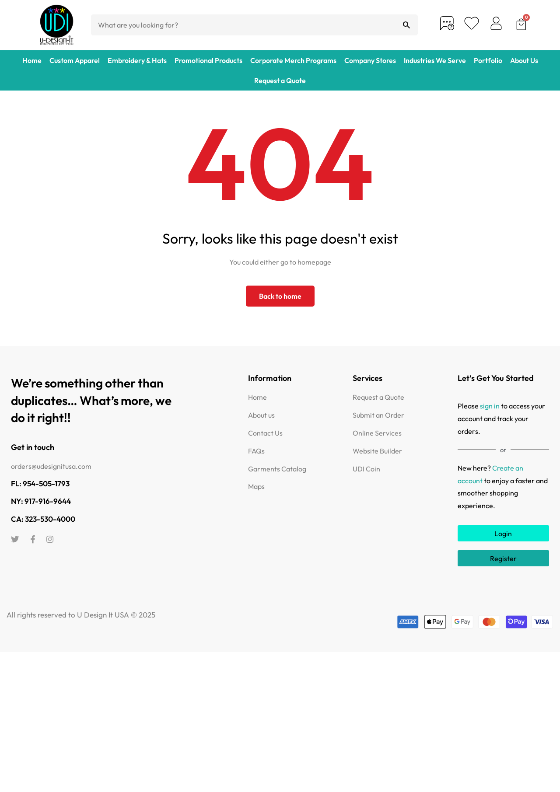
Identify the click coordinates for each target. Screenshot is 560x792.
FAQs (256, 451)
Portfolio (488, 60)
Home (32, 60)
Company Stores (370, 60)
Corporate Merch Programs (293, 60)
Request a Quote (280, 80)
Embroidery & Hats (137, 60)
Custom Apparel (74, 60)
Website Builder (377, 451)
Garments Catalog (277, 468)
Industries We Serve (435, 60)
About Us (524, 60)
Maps (256, 486)
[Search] (406, 24)
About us (261, 415)
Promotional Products (208, 60)
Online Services (377, 433)
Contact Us (265, 433)
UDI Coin (366, 468)
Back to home (280, 296)
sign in (490, 405)
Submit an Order (378, 415)
